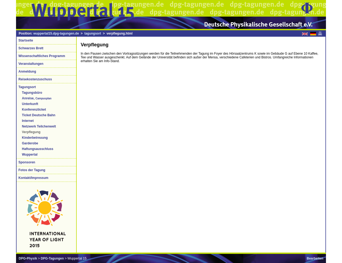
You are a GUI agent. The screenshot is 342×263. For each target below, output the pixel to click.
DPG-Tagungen (52, 258)
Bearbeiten (315, 258)
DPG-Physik (28, 258)
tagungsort (92, 33)
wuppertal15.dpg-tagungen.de (56, 33)
